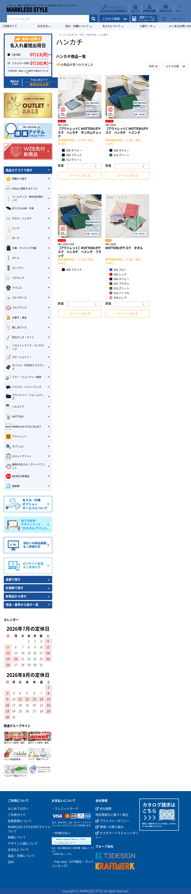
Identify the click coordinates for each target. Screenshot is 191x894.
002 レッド (118, 274)
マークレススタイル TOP (71, 35)
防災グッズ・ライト (20, 337)
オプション (15, 446)
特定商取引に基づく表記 (112, 814)
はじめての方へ (18, 808)
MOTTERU (91, 35)
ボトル (12, 258)
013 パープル (119, 293)
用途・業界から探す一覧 (22, 604)
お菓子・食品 (16, 317)
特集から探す (16, 179)
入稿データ (146, 26)
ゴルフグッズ (16, 308)
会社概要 (104, 808)
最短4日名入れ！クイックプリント (25, 466)
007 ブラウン (119, 283)
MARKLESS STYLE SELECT (23, 426)
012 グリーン (72, 159)
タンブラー (15, 268)
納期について (17, 837)
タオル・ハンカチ (19, 218)
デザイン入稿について (23, 843)
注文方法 (42, 26)
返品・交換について (21, 855)
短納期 (12, 486)
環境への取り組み (109, 826)
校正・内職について (77, 26)
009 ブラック (72, 155)
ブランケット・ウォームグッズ (25, 397)
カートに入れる (79, 175)
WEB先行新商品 (17, 476)
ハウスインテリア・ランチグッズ (25, 347)
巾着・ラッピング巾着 (21, 248)
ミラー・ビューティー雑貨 (23, 377)
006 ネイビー (72, 150)
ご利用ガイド (17, 814)
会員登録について (20, 820)
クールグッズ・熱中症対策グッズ (25, 198)
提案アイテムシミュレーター (146, 17)
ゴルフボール (16, 297)
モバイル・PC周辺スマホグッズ (25, 367)
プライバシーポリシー (112, 820)
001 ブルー (118, 269)
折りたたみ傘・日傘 (20, 208)
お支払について (18, 849)
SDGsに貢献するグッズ (21, 188)
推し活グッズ (16, 327)
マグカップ (15, 278)
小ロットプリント (19, 456)
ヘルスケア (15, 407)
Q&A (11, 861)
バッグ (12, 228)
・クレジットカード (65, 808)
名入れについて (111, 26)
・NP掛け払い (61, 833)
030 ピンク (118, 297)
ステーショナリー (19, 357)
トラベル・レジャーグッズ (23, 387)
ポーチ (12, 238)
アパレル (14, 288)
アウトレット (16, 436)
